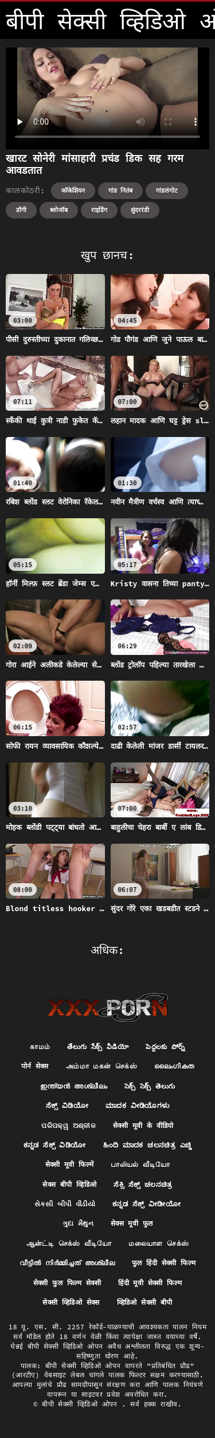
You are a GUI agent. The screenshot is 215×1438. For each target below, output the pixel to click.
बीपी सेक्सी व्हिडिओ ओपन (82, 1404)
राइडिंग (99, 210)
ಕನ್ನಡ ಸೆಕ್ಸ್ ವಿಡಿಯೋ (55, 1145)
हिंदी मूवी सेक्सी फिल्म (150, 1282)
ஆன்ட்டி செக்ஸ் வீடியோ (69, 1243)
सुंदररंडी (140, 210)
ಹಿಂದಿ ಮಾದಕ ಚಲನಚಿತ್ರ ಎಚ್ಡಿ (147, 1145)
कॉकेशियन (73, 190)
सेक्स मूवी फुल (132, 1223)
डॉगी (21, 210)
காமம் (40, 1046)
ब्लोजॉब (59, 210)
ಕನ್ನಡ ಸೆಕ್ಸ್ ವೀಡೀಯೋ (146, 1203)
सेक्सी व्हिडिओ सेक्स (70, 1302)
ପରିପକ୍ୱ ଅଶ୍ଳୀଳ (68, 1125)
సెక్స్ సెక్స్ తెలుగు (149, 1086)
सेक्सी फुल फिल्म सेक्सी (67, 1282)
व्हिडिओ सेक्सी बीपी (145, 1302)
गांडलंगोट (167, 190)
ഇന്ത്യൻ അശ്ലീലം (73, 1086)
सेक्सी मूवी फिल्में (69, 1164)
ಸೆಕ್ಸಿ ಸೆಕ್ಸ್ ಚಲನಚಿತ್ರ (143, 1184)
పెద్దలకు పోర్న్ (165, 1046)
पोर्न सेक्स (35, 1066)
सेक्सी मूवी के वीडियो (143, 1125)
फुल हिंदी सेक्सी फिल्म (164, 1262)
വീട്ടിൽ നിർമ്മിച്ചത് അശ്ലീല (67, 1262)
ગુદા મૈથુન (77, 1223)
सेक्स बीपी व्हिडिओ (69, 1184)
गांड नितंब (120, 190)
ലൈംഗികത (174, 1066)
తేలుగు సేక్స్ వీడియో (97, 1046)
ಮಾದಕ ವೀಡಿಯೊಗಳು (137, 1105)
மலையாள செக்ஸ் (158, 1243)
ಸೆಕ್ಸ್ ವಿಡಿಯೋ (67, 1105)
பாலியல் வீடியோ (140, 1164)
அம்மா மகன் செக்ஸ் (101, 1066)
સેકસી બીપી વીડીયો (64, 1203)
